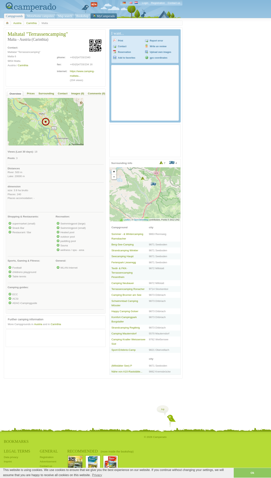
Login (145, 3)
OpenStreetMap (141, 220)
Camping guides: (18, 287)
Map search (65, 16)
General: (61, 260)
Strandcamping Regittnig (125, 327)
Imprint (8, 461)
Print (120, 40)
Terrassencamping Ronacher (128, 289)
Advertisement (48, 461)
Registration (158, 3)
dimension (14, 186)
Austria (17, 23)
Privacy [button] (97, 475)
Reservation (124, 52)
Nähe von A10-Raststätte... (126, 371)
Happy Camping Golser (124, 311)
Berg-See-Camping (122, 244)
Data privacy (11, 457)
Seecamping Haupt (122, 256)
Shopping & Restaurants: (23, 216)
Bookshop (82, 16)
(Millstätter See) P (121, 365)
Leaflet (127, 220)
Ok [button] (252, 472)
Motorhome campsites (40, 16)
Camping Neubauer (122, 283)
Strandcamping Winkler (124, 250)
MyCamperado (106, 16)
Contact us (174, 3)
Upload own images (160, 52)
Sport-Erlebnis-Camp (123, 349)
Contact (122, 46)
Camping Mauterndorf (124, 333)
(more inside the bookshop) (117, 451)
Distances (14, 168)
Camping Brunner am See (126, 294)
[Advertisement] (52, 337)
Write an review (158, 46)
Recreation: (63, 216)
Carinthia (31, 23)
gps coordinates (159, 57)
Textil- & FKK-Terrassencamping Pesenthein (122, 272)
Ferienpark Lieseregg (123, 262)
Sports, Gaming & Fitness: (24, 260)
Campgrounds (14, 16)
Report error (156, 40)
